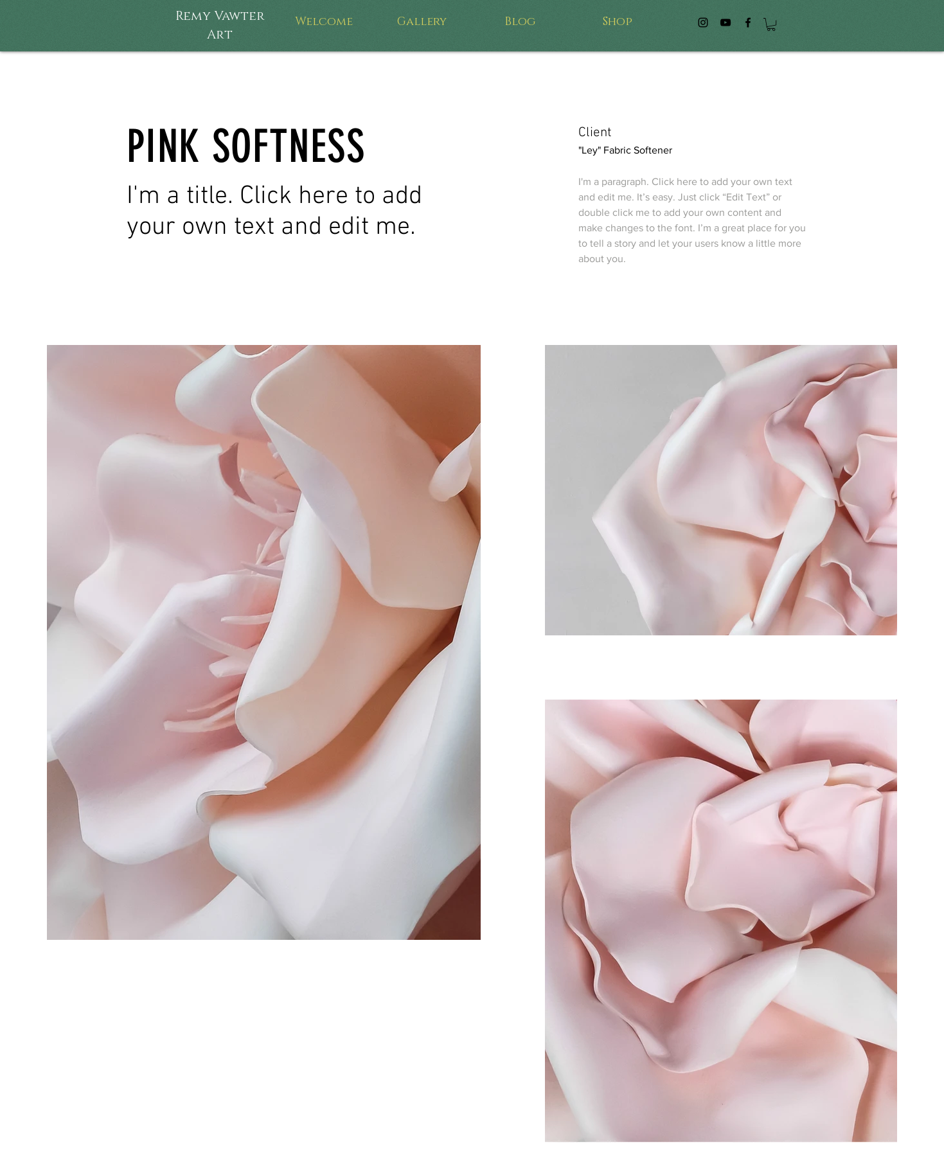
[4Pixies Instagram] (703, 22)
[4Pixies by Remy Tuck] (725, 22)
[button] (771, 24)
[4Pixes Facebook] (748, 22)
